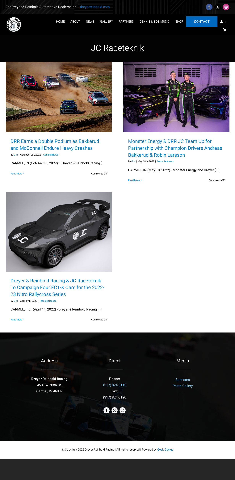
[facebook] (209, 7)
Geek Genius (165, 449)
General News (50, 154)
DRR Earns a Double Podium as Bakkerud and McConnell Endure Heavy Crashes (54, 145)
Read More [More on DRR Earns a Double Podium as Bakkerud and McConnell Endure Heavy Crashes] (16, 173)
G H (16, 154)
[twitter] (217, 7)
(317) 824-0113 (114, 385)
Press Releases (165, 161)
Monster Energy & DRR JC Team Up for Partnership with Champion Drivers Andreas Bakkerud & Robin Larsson (175, 148)
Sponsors (182, 379)
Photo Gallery (183, 386)
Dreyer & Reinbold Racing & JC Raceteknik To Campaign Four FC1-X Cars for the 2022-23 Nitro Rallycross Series (57, 287)
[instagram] (226, 7)
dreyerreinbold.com (95, 7)
